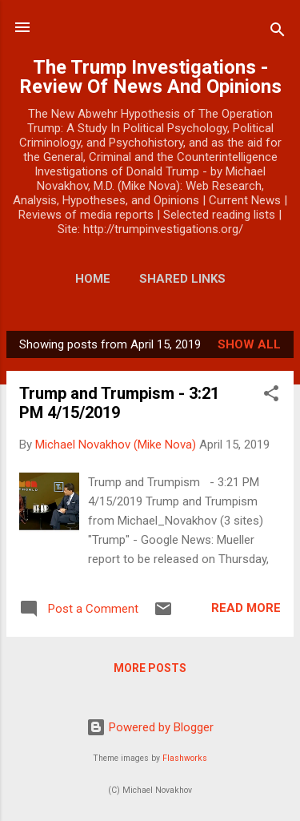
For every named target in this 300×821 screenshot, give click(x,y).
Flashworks (184, 758)
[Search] (277, 32)
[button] (271, 396)
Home (92, 279)
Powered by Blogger (150, 727)
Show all (249, 344)
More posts (150, 668)
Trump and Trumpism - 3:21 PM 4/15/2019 (119, 403)
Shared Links (182, 279)
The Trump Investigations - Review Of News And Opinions (150, 77)
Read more (246, 608)
